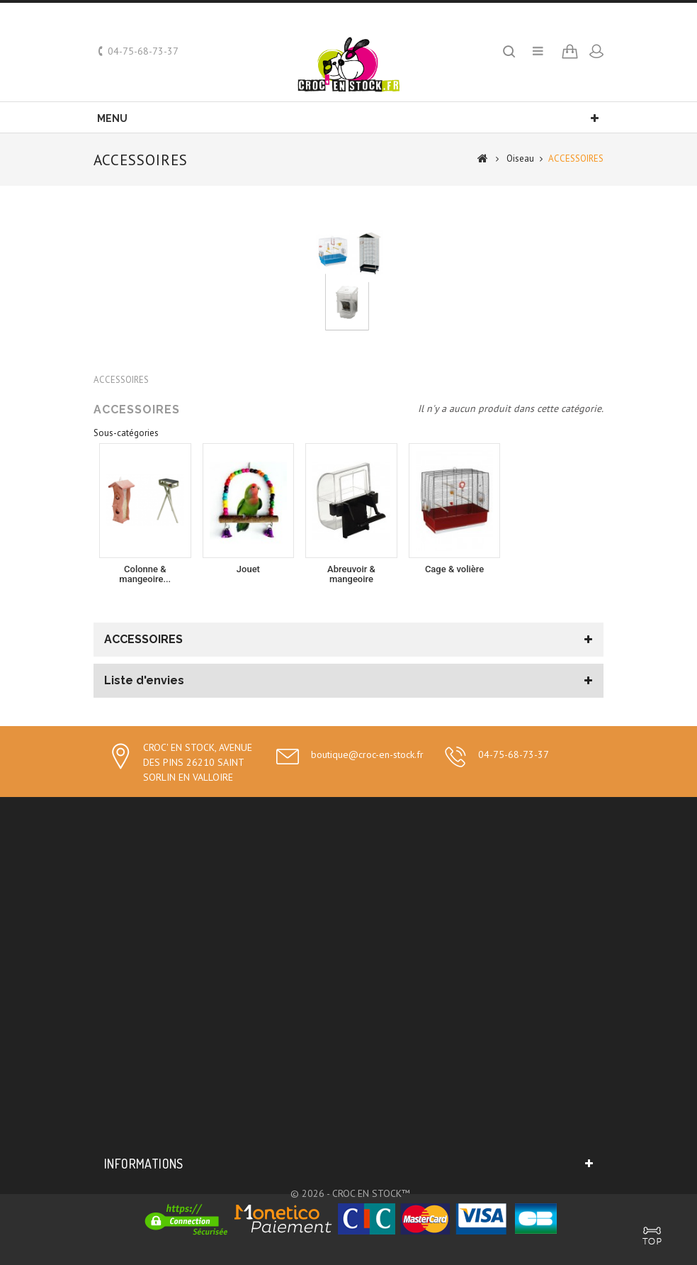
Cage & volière (454, 569)
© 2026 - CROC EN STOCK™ (350, 1193)
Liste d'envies (144, 680)
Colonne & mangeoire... (145, 574)
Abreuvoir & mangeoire (351, 574)
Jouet (248, 569)
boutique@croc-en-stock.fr (367, 754)
